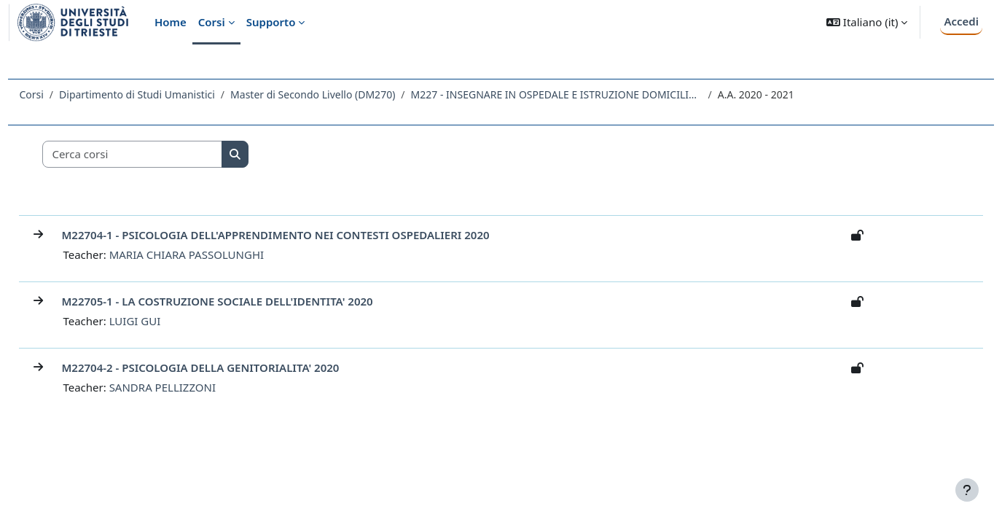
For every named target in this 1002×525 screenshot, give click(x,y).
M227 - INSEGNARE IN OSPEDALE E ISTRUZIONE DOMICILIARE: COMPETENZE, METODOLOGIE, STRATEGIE (589, 94)
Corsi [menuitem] (211, 22)
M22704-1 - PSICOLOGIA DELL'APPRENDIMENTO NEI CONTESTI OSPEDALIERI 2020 (308, 235)
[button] (867, 22)
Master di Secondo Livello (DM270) (345, 94)
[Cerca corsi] (165, 154)
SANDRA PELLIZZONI (194, 387)
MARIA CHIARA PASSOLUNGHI (218, 254)
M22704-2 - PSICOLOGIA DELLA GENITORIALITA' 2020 (233, 367)
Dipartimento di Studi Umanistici (170, 94)
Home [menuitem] (170, 22)
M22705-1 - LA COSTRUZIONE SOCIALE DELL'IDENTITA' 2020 (249, 301)
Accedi (961, 21)
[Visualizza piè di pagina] (967, 490)
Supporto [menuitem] (271, 22)
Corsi (64, 94)
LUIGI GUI (167, 321)
